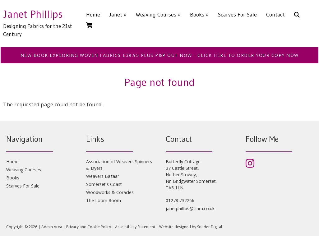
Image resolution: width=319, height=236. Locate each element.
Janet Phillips (33, 14)
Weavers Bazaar (102, 176)
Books (199, 14)
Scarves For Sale (237, 14)
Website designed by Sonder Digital (190, 226)
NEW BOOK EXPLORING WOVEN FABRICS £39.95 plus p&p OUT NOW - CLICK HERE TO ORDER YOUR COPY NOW (160, 55)
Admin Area (51, 226)
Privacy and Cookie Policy (88, 226)
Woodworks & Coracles (110, 192)
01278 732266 (180, 200)
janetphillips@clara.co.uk (190, 208)
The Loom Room (103, 200)
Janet (118, 14)
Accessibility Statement (135, 226)
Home (93, 14)
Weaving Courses (158, 14)
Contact (275, 14)
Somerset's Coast (104, 184)
